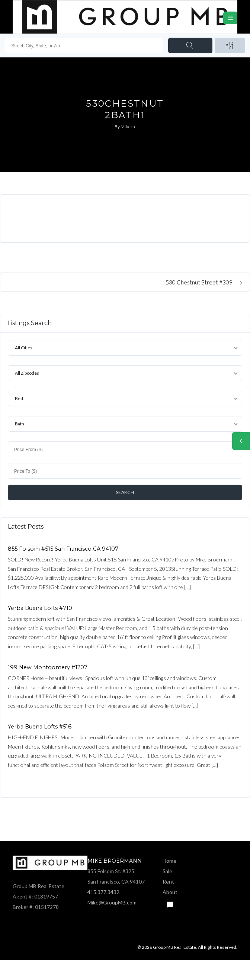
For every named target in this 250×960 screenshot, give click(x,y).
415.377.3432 (103, 892)
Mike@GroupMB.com (112, 902)
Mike (126, 126)
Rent (168, 881)
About (170, 892)
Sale (167, 871)
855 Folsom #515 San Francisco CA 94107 (63, 548)
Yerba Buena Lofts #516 (39, 726)
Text (170, 902)
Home (169, 860)
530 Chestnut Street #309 (204, 282)
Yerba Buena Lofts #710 (40, 608)
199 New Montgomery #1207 (47, 667)
